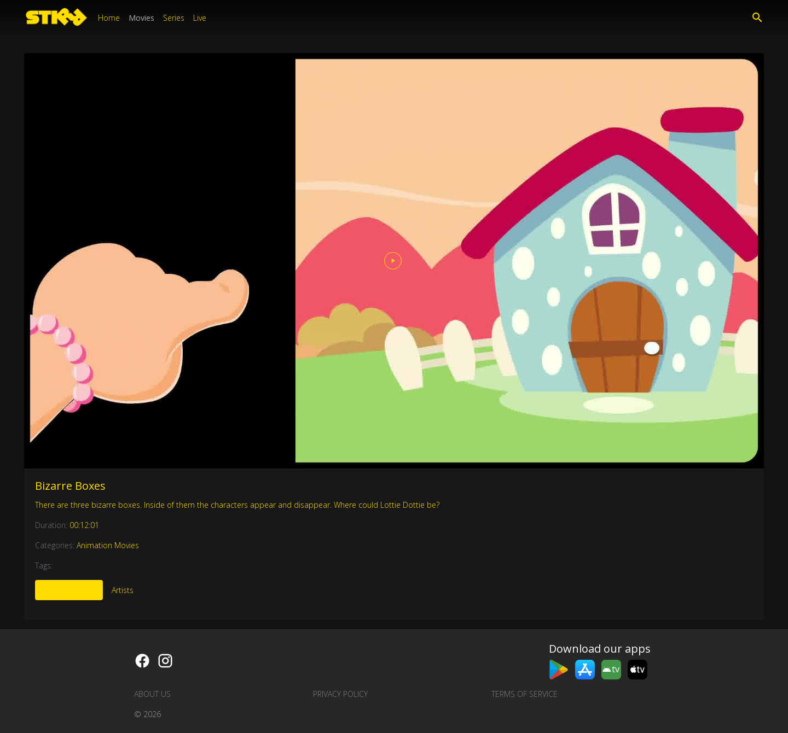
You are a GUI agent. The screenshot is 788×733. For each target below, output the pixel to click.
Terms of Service (524, 694)
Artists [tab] (123, 590)
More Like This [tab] (69, 590)
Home (109, 18)
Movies (141, 18)
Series (173, 18)
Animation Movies (108, 545)
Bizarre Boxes (70, 485)
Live (199, 18)
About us (152, 694)
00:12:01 (84, 525)
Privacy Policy (340, 694)
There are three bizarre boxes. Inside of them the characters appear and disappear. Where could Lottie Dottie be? (237, 505)
